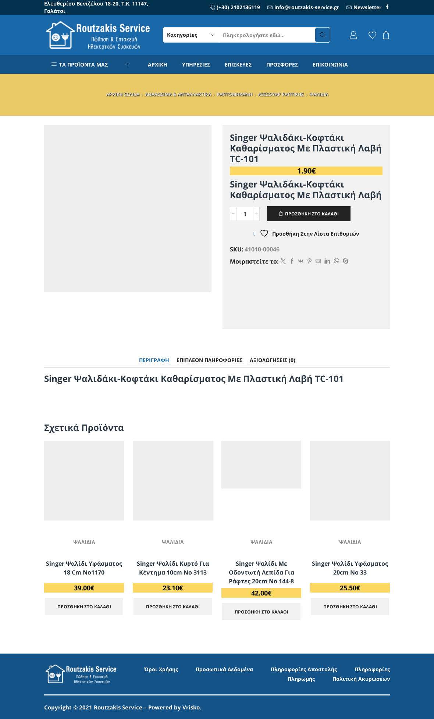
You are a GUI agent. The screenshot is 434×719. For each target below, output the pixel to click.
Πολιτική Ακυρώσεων (361, 678)
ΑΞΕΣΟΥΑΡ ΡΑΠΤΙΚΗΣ (281, 94)
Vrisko (191, 707)
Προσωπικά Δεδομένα (224, 669)
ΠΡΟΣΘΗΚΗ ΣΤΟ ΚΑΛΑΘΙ (312, 214)
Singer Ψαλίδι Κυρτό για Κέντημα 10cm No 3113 (173, 567)
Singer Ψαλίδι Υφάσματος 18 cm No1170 (84, 567)
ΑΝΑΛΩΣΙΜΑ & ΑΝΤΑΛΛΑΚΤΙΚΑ (178, 94)
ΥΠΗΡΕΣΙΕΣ (196, 64)
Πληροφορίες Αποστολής (304, 669)
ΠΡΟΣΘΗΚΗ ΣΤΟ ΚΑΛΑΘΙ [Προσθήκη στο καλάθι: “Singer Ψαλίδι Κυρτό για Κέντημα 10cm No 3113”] (173, 606)
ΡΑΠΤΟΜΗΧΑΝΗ (234, 94)
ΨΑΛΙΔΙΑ (318, 94)
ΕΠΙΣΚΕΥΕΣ (238, 64)
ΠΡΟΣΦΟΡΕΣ (282, 64)
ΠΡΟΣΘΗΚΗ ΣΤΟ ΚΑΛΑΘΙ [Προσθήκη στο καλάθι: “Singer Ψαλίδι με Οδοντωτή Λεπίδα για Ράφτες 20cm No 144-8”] (261, 612)
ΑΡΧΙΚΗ (157, 64)
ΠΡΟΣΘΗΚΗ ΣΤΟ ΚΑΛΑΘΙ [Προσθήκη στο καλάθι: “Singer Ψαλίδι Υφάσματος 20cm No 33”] (350, 606)
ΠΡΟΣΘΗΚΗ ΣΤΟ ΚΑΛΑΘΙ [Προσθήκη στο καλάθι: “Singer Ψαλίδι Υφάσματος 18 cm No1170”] (84, 606)
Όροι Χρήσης (161, 669)
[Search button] (322, 35)
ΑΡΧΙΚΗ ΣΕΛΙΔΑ (122, 94)
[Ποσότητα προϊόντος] (244, 214)
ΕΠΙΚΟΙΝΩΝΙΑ (330, 64)
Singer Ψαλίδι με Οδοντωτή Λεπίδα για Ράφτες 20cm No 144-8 (261, 572)
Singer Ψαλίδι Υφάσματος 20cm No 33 (350, 567)
